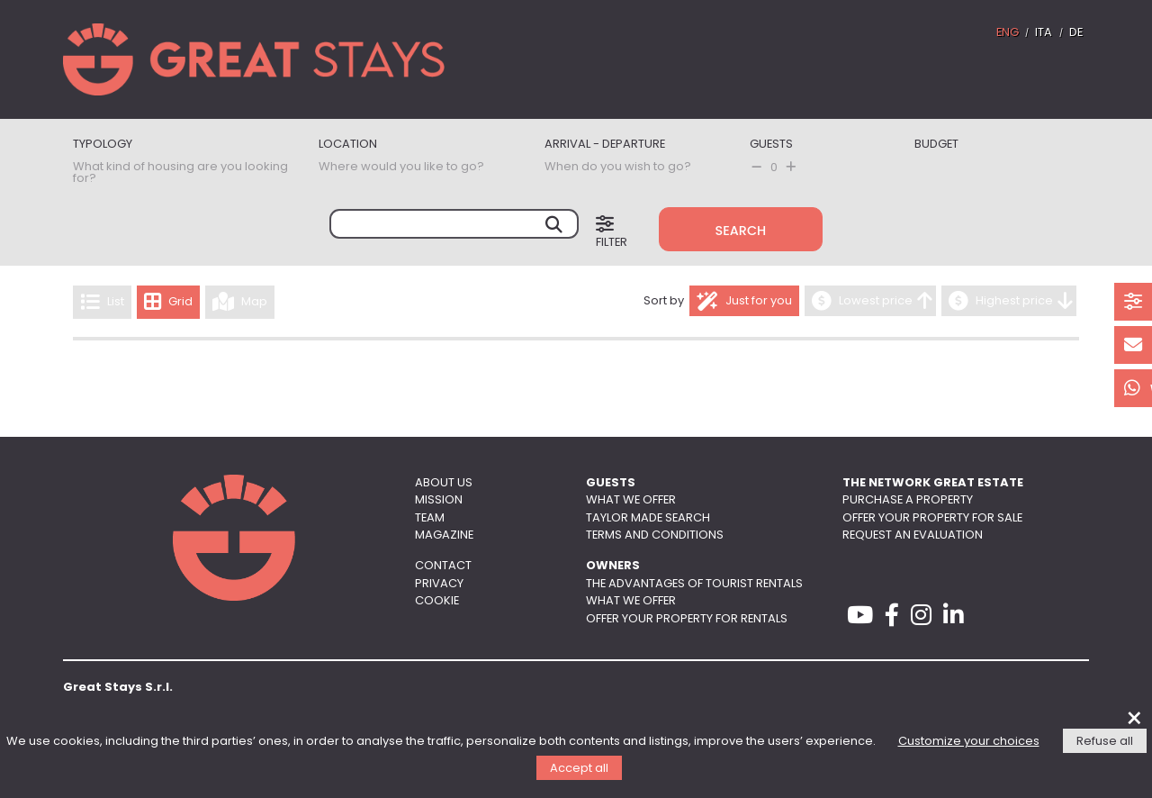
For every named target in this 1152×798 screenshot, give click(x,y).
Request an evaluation (912, 535)
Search (741, 231)
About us (443, 483)
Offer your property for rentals (687, 619)
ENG (1007, 33)
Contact (443, 566)
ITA (1043, 33)
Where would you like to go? (401, 167)
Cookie (437, 601)
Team (430, 518)
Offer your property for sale (932, 518)
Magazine (444, 535)
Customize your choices (969, 742)
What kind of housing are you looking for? (180, 173)
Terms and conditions (655, 535)
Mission (439, 500)
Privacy (439, 584)
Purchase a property (907, 500)
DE (1076, 33)
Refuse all (1104, 742)
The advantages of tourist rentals (694, 584)
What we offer (631, 500)
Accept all (579, 769)
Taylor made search (648, 518)
